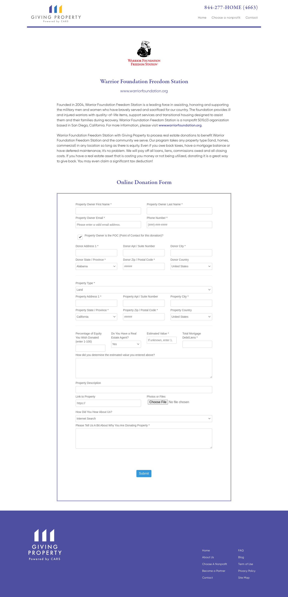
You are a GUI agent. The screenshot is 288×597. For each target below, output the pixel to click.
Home (202, 17)
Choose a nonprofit (226, 17)
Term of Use (245, 564)
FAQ (241, 550)
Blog (241, 557)
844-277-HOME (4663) (231, 7)
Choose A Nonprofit (214, 564)
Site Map (244, 577)
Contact (252, 17)
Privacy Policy (246, 570)
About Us (208, 557)
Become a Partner (213, 570)
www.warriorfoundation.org (144, 91)
